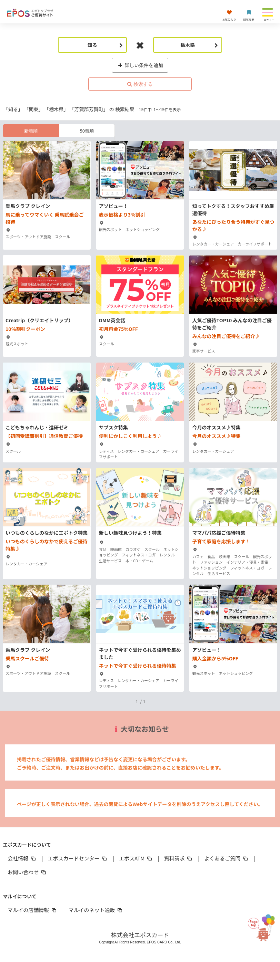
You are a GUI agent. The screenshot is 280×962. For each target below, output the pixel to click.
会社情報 (22, 858)
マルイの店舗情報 (32, 909)
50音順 (86, 130)
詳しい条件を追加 (140, 65)
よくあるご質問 (226, 858)
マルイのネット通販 (96, 909)
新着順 (31, 130)
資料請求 (178, 858)
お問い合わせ (27, 872)
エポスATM (136, 858)
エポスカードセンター (78, 858)
